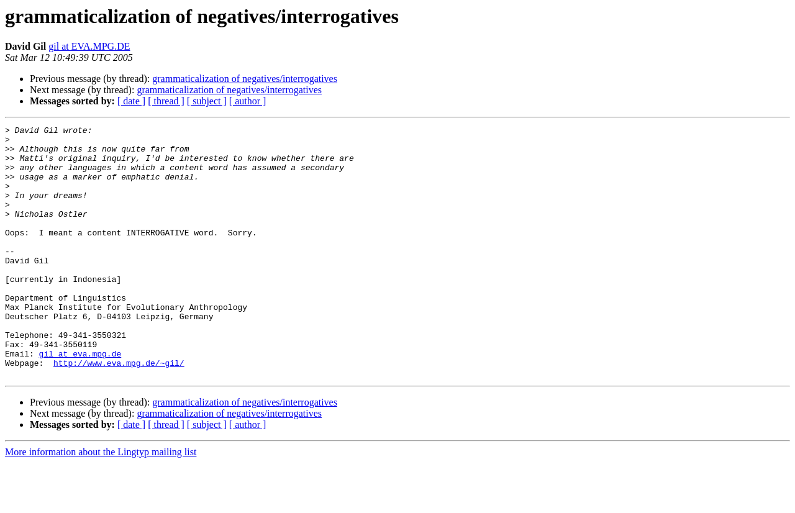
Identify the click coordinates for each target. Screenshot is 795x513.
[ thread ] (166, 101)
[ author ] (247, 101)
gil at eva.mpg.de (80, 400)
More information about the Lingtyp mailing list (100, 502)
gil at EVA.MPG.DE (89, 46)
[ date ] (131, 101)
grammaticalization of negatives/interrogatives (244, 78)
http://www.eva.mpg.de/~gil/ (118, 411)
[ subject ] (207, 101)
